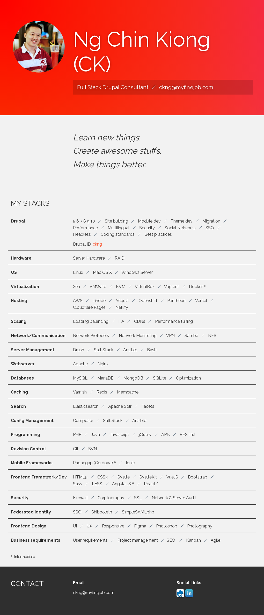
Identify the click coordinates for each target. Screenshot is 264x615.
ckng (97, 247)
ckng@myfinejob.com (186, 87)
